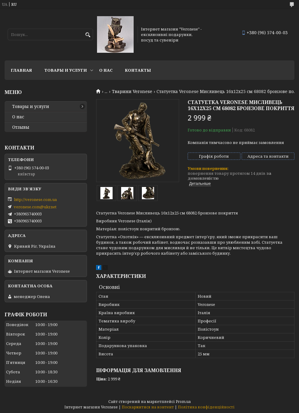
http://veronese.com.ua (35, 199)
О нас (106, 70)
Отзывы (20, 127)
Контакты (138, 70)
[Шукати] (87, 35)
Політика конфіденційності (206, 407)
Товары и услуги (65, 70)
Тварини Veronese (132, 91)
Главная (21, 70)
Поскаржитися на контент (148, 407)
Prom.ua (183, 401)
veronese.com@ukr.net (35, 206)
